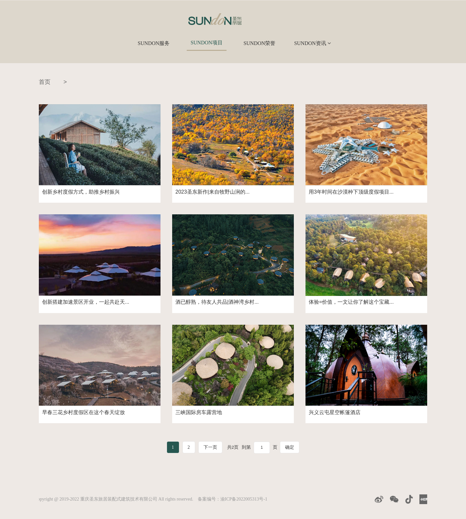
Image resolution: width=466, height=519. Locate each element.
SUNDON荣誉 (259, 43)
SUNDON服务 (154, 43)
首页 (44, 82)
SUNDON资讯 (312, 43)
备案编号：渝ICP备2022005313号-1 (232, 499)
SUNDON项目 (207, 42)
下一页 (210, 447)
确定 (289, 447)
